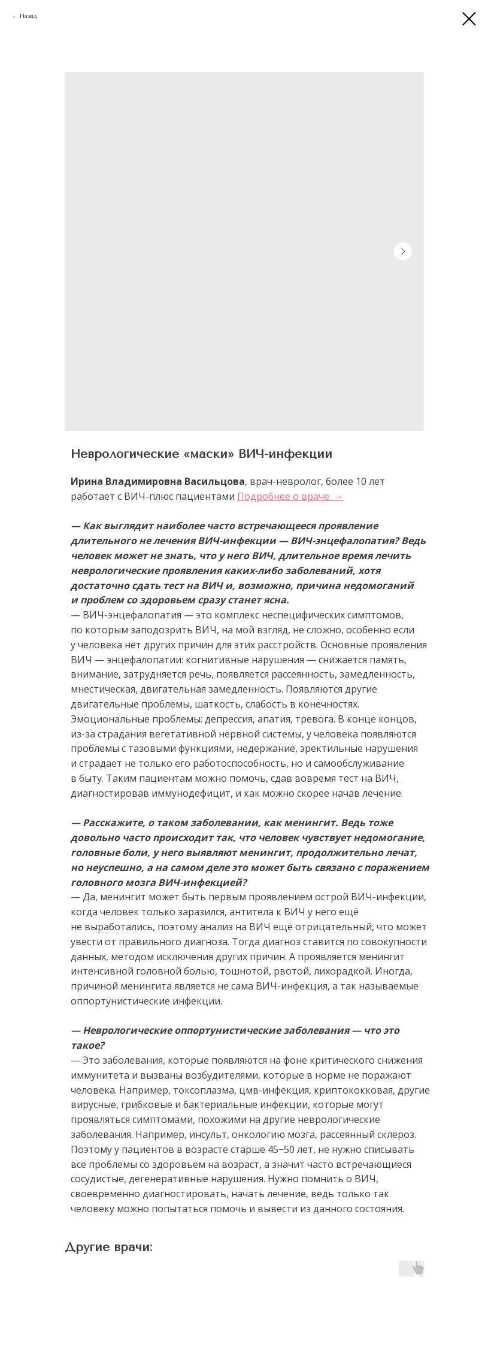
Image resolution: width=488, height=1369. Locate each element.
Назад (28, 16)
